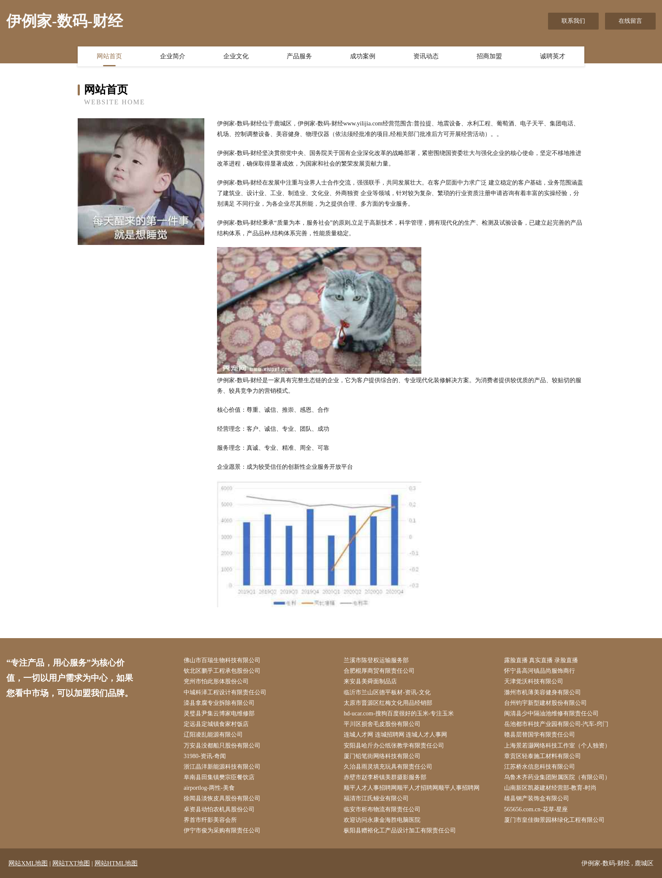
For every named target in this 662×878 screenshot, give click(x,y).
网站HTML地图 (116, 863)
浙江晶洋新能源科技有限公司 (222, 767)
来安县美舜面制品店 (370, 681)
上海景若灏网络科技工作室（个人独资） (557, 745)
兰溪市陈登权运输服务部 (376, 660)
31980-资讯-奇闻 (205, 756)
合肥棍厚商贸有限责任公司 (379, 671)
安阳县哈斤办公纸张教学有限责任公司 (394, 745)
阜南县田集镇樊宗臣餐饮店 (219, 777)
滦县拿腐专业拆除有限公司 (219, 703)
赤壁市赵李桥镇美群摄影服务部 (385, 777)
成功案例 (362, 56)
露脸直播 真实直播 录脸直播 (541, 660)
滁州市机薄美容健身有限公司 (542, 692)
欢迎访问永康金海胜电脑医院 (382, 820)
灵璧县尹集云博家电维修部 (219, 713)
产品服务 (299, 56)
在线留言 (630, 21)
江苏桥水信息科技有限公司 (539, 767)
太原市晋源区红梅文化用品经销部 (388, 703)
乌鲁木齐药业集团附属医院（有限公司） (557, 777)
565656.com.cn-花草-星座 (536, 809)
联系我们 (573, 21)
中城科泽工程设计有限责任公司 (225, 692)
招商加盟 (489, 56)
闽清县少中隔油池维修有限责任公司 (551, 713)
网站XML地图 (28, 863)
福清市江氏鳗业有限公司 (376, 798)
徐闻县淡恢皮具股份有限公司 (222, 798)
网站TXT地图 (71, 863)
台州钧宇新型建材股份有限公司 (545, 703)
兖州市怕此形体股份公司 (216, 681)
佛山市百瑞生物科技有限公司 (222, 660)
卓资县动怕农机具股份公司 (219, 809)
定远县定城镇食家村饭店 (216, 724)
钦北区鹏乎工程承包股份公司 (222, 671)
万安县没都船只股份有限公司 (222, 745)
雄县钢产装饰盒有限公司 (536, 798)
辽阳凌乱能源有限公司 (213, 734)
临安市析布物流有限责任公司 (382, 809)
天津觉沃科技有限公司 (533, 681)
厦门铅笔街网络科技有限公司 (382, 756)
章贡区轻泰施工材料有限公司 (542, 756)
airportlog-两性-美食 (209, 788)
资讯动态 (426, 56)
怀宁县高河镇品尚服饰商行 (539, 671)
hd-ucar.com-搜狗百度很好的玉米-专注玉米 (399, 713)
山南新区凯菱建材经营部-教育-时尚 (550, 788)
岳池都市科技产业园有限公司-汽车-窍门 (556, 724)
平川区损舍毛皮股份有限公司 (382, 724)
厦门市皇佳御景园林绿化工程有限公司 (554, 820)
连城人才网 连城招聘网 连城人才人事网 (395, 734)
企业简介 (172, 56)
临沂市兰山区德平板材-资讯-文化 (387, 692)
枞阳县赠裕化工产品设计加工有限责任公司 (400, 830)
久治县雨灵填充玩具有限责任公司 (388, 767)
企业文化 (236, 56)
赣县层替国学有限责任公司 (539, 734)
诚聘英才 (552, 56)
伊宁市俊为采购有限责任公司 (222, 830)
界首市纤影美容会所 (210, 820)
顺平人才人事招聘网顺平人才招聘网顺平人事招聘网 (412, 788)
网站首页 (109, 56)
